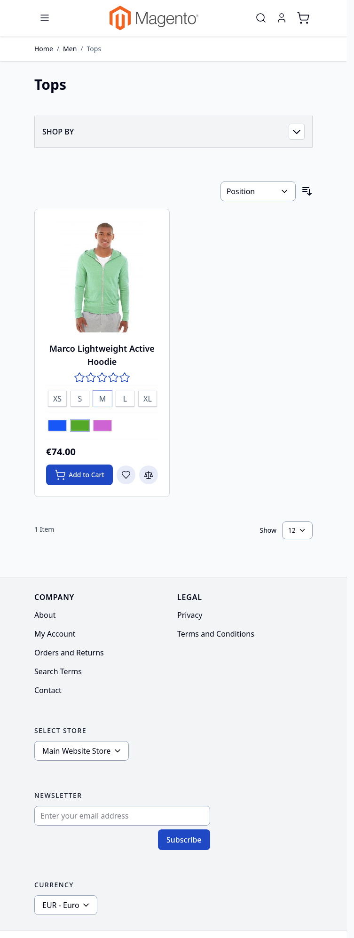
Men (70, 48)
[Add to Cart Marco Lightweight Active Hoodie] (79, 475)
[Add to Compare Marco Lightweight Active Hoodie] (148, 474)
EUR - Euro (60, 905)
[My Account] (281, 17)
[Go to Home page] (154, 18)
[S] (80, 397)
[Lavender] (102, 426)
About (44, 615)
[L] (125, 397)
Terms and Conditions (215, 634)
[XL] (147, 397)
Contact (48, 690)
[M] (102, 397)
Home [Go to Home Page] (43, 48)
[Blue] (57, 426)
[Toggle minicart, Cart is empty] (303, 17)
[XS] (57, 397)
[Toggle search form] (260, 17)
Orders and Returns (69, 652)
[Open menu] (44, 18)
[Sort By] (258, 191)
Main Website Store (76, 751)
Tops (94, 48)
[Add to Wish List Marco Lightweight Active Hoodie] (126, 474)
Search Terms (58, 671)
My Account (55, 634)
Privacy (189, 615)
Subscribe (184, 840)
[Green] (80, 426)
